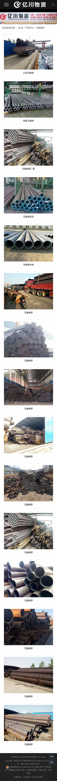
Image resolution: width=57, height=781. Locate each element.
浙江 (41, 777)
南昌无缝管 (28, 121)
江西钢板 (11, 770)
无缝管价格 (28, 265)
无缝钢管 (40, 28)
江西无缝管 (28, 73)
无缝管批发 (28, 217)
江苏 (25, 777)
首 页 (20, 28)
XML (44, 757)
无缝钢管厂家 (28, 169)
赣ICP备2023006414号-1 (30, 764)
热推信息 (15, 757)
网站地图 (32, 757)
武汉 (29, 777)
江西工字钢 (19, 770)
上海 (33, 777)
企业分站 (23, 757)
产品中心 (29, 28)
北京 (38, 777)
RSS (38, 757)
